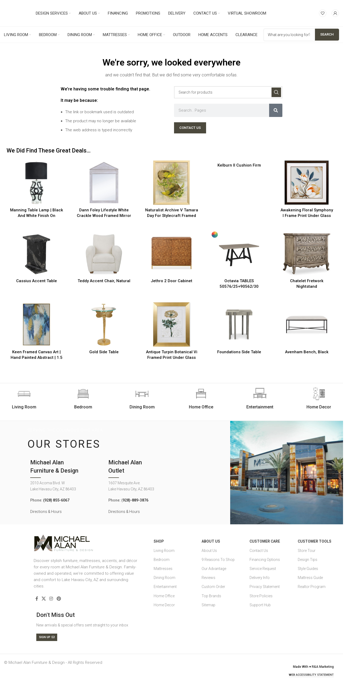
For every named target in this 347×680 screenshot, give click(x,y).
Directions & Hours (46, 511)
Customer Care (265, 541)
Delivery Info (260, 578)
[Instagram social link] (51, 599)
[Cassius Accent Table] (36, 253)
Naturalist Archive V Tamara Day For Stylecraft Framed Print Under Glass (171, 216)
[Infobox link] (83, 398)
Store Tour (306, 550)
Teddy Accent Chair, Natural (104, 280)
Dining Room (164, 578)
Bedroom (162, 559)
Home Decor (164, 605)
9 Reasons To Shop (218, 559)
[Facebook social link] (37, 599)
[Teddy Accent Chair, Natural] (104, 253)
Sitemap (208, 605)
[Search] (228, 92)
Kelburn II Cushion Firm (239, 165)
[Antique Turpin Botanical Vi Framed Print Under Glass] (171, 324)
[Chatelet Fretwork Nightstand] (306, 253)
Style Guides (308, 568)
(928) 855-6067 (56, 500)
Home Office (164, 596)
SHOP (159, 541)
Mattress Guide (310, 578)
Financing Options (265, 559)
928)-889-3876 (135, 500)
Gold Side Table (104, 352)
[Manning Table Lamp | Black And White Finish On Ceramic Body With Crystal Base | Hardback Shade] (36, 182)
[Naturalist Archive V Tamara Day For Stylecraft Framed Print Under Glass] (171, 182)
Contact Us (259, 550)
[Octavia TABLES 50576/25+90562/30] (239, 253)
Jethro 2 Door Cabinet (171, 280)
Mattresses (163, 568)
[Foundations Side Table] (239, 324)
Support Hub (260, 605)
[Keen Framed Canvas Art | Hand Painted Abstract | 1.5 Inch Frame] (36, 324)
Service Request (263, 568)
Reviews (208, 578)
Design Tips (307, 559)
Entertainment (165, 587)
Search (327, 34)
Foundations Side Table (239, 352)
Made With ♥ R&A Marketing (313, 667)
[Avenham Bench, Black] (306, 324)
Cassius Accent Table (36, 280)
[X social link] (44, 599)
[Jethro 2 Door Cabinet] (171, 253)
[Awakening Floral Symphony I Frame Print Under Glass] (306, 182)
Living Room (164, 550)
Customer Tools (314, 541)
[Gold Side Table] (104, 324)
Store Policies (261, 596)
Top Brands (211, 596)
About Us (211, 541)
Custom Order (213, 587)
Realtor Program (312, 587)
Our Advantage (214, 568)
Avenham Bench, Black (306, 352)
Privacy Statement (265, 587)
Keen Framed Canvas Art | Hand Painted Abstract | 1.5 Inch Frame (37, 357)
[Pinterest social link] (59, 599)
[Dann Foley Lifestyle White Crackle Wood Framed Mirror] (104, 182)
